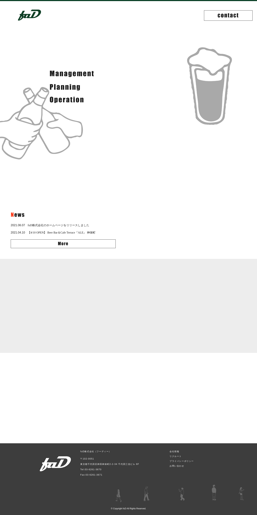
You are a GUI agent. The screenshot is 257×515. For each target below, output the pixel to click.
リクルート (176, 456)
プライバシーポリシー (182, 461)
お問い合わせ (177, 466)
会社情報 (174, 451)
